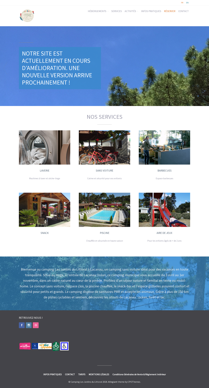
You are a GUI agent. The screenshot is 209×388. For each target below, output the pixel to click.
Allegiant (112, 381)
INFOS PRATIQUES (151, 11)
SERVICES (116, 11)
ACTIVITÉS (130, 11)
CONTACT (183, 11)
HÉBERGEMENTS (97, 11)
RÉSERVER (169, 11)
